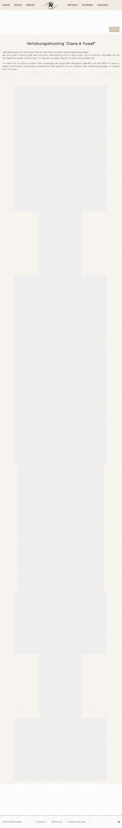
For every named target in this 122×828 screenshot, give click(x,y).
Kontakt (102, 5)
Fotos (18, 5)
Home (6, 5)
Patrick (72, 5)
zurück (114, 29)
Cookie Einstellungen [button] (76, 822)
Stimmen (87, 5)
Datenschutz (56, 822)
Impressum (41, 822)
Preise (30, 5)
